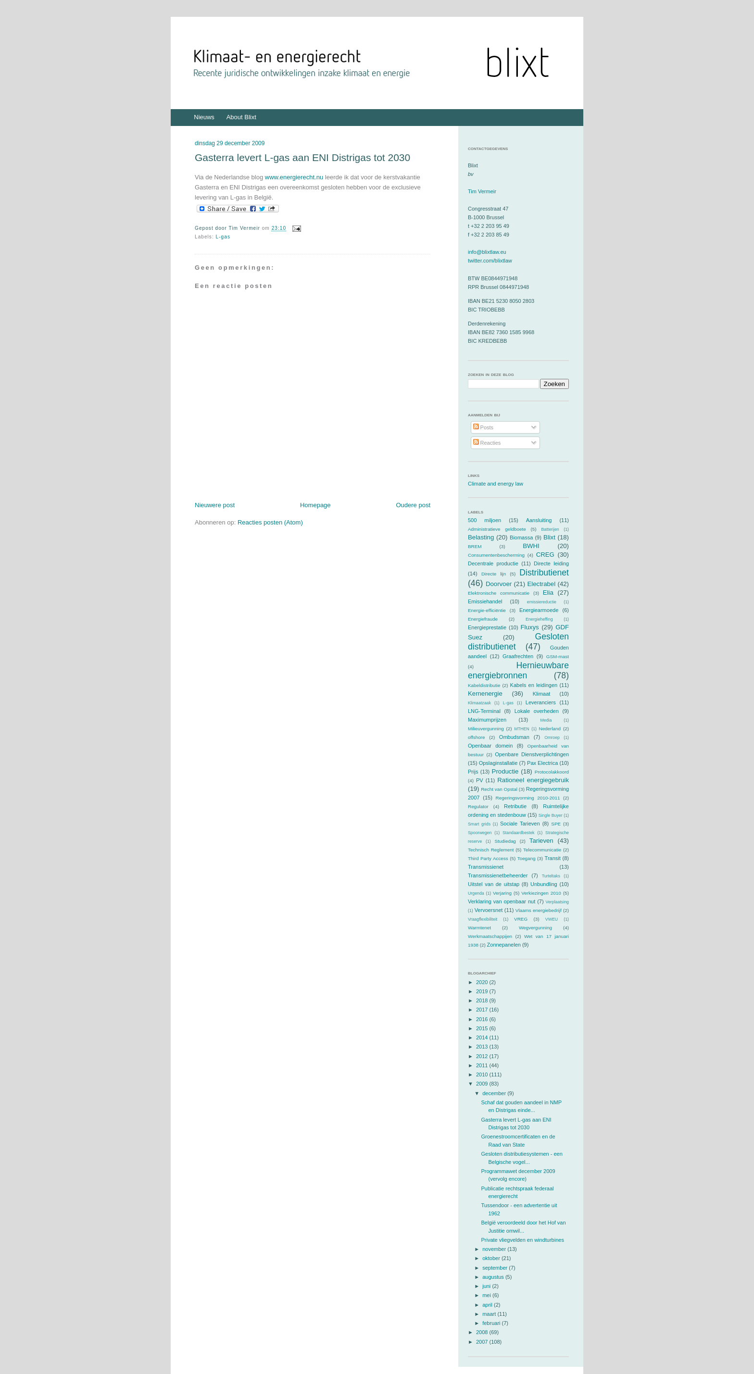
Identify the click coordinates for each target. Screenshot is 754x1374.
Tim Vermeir (482, 191)
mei (487, 1295)
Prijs (473, 771)
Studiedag (504, 841)
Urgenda (476, 893)
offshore (476, 737)
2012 (483, 1056)
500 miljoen (484, 520)
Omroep (552, 737)
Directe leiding (551, 563)
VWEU (551, 919)
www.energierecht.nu (294, 177)
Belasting (481, 537)
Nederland (550, 728)
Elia (548, 592)
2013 (483, 1046)
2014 (483, 1037)
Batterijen (550, 529)
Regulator (478, 806)
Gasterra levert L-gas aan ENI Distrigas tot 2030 (302, 157)
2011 (483, 1065)
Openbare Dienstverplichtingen (532, 754)
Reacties (487, 443)
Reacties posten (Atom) (270, 522)
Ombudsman (514, 737)
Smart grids (479, 824)
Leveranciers (541, 702)
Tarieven (541, 840)
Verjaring (502, 893)
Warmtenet (479, 927)
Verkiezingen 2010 (541, 893)
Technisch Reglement (491, 849)
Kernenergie (485, 693)
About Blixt (241, 117)
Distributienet (544, 572)
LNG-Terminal (484, 711)
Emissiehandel (485, 601)
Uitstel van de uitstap (493, 884)
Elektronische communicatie (498, 593)
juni (487, 1286)
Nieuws (204, 117)
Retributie (515, 806)
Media (546, 720)
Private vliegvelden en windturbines (522, 1240)
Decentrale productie (493, 563)
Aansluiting (539, 520)
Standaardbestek (519, 832)
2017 (483, 1009)
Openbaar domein (490, 746)
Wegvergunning (535, 927)
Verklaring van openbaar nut (501, 901)
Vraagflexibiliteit (482, 919)
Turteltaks (551, 876)
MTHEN (521, 728)
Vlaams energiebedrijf (538, 910)
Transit (553, 858)
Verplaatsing (557, 901)
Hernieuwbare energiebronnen (518, 670)
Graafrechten (518, 656)
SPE (556, 823)
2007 (483, 1342)
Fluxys (530, 627)
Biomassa (521, 537)
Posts (483, 427)
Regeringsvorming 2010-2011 (528, 797)
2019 (483, 991)
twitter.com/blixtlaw (490, 260)
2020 (483, 982)
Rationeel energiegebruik (533, 780)
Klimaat (542, 694)
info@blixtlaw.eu (487, 252)
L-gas (223, 236)
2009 (483, 1084)
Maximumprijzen (487, 720)
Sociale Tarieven (520, 823)
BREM (475, 546)
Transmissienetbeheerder (498, 875)
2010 (483, 1074)
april (488, 1305)
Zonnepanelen (504, 945)
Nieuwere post (215, 505)
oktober (492, 1258)
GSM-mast (557, 656)
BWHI (531, 546)
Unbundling (543, 884)
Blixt (549, 537)
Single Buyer (551, 815)
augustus (493, 1277)
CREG (545, 554)
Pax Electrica (542, 763)
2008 (483, 1332)
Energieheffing (539, 619)
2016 (483, 1019)
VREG (521, 919)
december (494, 1093)
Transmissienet (485, 867)
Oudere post (413, 505)
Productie (505, 771)
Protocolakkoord (552, 771)
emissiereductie (541, 602)
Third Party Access (488, 858)
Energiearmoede (538, 610)
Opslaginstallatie (498, 763)
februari (492, 1323)
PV (479, 780)
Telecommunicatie (542, 849)
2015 (483, 1028)
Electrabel (541, 583)
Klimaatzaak (479, 702)
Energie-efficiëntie (487, 610)
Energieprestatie (487, 627)
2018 (483, 1000)
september (495, 1268)
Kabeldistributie (484, 685)
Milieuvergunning (486, 728)
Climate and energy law (495, 484)
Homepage (315, 505)
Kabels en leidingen (534, 685)
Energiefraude (483, 619)
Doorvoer (499, 583)
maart (489, 1314)
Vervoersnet (489, 910)
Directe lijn (493, 573)
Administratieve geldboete (497, 529)
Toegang (526, 858)
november (494, 1249)
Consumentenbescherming (496, 555)
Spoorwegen (479, 832)
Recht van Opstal (499, 789)
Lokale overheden (537, 711)
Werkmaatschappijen (490, 936)
